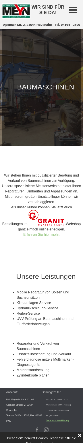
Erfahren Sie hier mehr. (41, 234)
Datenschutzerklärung (57, 420)
